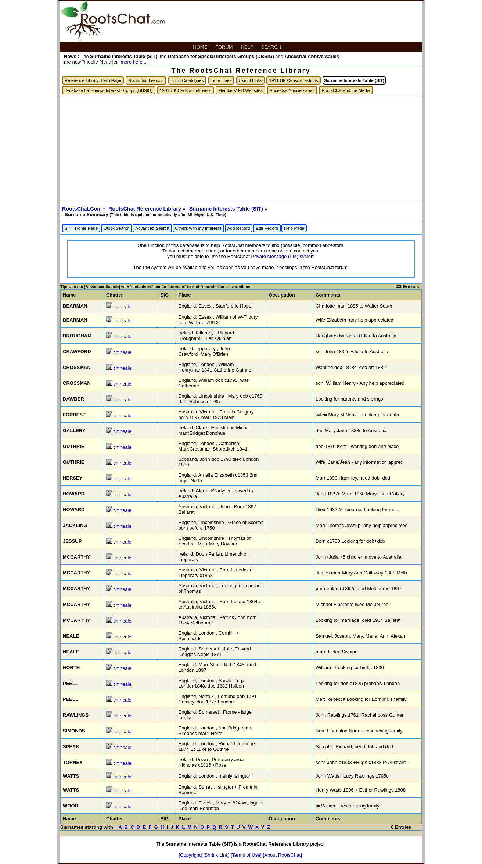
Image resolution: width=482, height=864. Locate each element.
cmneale (123, 306)
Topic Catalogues (187, 80)
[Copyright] (191, 855)
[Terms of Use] (247, 855)
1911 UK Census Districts (293, 80)
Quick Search (116, 228)
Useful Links (250, 80)
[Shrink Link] (217, 855)
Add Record (238, 228)
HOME (201, 47)
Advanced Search (152, 228)
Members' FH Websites (240, 90)
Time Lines (221, 80)
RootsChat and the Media (345, 90)
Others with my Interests (198, 228)
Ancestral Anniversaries (292, 90)
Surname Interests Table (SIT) (227, 209)
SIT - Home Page (81, 228)
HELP (247, 47)
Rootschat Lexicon (145, 80)
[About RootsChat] (282, 855)
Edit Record (267, 228)
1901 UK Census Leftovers (185, 90)
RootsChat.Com (82, 209)
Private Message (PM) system (282, 256)
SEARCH (272, 47)
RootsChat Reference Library (145, 209)
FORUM (224, 47)
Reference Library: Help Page (93, 80)
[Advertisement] (241, 148)
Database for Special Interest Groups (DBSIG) (109, 90)
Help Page (294, 228)
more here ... (134, 62)
